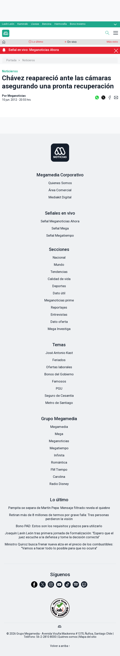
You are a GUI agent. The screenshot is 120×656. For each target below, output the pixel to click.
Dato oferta (59, 322)
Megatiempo (59, 448)
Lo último (37, 41)
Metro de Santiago (59, 403)
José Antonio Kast (59, 353)
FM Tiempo (59, 469)
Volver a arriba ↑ (60, 645)
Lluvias (35, 23)
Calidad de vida (59, 279)
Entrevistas (59, 315)
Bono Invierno (78, 23)
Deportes (59, 286)
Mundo (59, 265)
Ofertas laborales (59, 367)
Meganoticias (59, 441)
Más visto (112, 41)
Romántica (59, 462)
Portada (11, 60)
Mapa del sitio (87, 636)
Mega (59, 434)
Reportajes (59, 307)
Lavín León (8, 23)
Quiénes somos (67, 636)
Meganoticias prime (59, 300)
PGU (59, 388)
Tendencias (59, 272)
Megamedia (59, 427)
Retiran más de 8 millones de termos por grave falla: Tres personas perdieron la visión (59, 517)
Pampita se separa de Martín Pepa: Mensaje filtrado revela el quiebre (59, 508)
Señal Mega (60, 228)
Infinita (59, 455)
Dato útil (59, 293)
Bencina (46, 23)
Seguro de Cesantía (59, 396)
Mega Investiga (59, 329)
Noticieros (28, 60)
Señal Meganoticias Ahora (60, 221)
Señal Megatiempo (60, 235)
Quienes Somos (60, 183)
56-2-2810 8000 (46, 636)
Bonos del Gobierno (59, 374)
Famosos (59, 381)
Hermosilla (60, 23)
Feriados (59, 360)
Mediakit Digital (60, 197)
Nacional (59, 257)
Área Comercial (60, 190)
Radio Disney (59, 484)
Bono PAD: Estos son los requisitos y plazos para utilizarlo (59, 526)
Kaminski (22, 23)
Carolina (59, 477)
